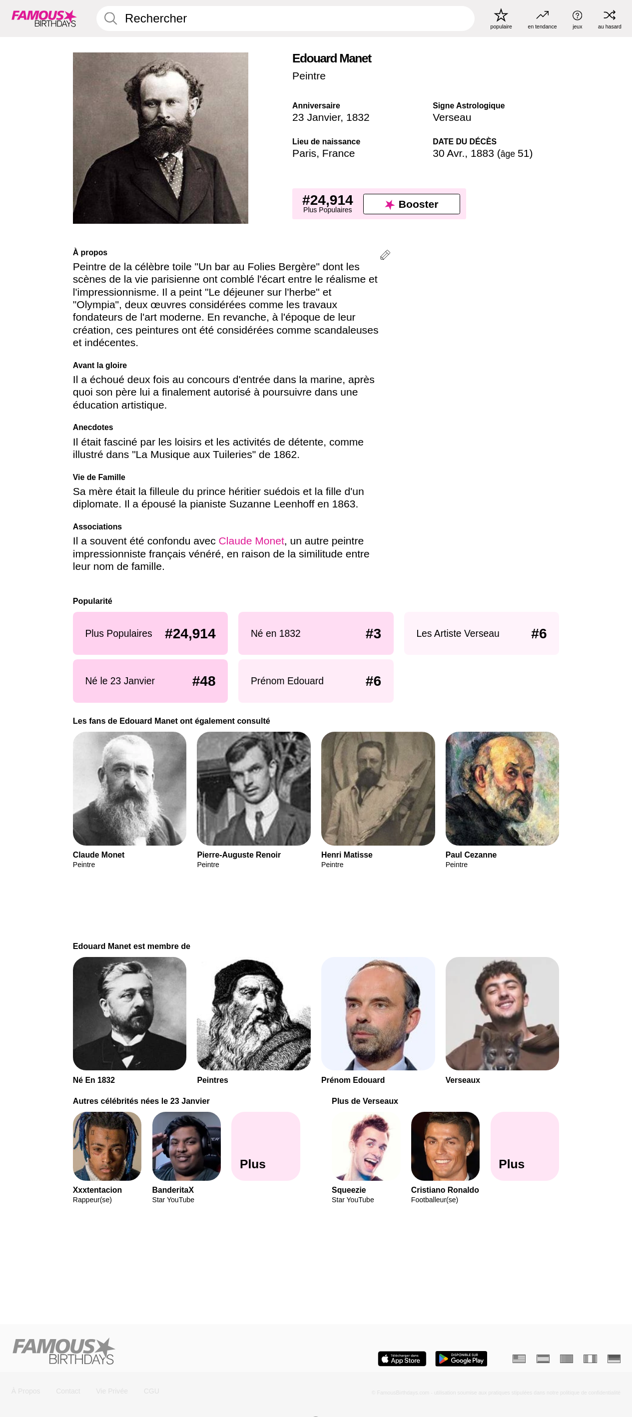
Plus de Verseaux (365, 1100)
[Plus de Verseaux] (525, 1146)
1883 (482, 153)
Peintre (309, 75)
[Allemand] (614, 1359)
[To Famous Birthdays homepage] (44, 18)
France (338, 153)
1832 (358, 117)
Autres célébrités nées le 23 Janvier (141, 1100)
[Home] (161, 1352)
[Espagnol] (543, 1359)
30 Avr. (449, 153)
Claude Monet (251, 540)
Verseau (452, 117)
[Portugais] (566, 1359)
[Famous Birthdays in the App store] (402, 1359)
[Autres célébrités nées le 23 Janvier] (265, 1146)
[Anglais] (519, 1359)
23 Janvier (316, 117)
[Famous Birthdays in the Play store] (461, 1359)
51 (515, 153)
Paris (304, 153)
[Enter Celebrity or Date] (285, 18)
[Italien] (590, 1359)
